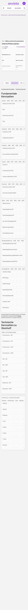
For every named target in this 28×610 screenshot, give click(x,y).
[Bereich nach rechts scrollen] (24, 83)
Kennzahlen (15, 83)
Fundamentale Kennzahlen (7, 89)
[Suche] (24, 8)
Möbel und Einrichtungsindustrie (14, 41)
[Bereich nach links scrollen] (3, 83)
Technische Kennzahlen (21, 89)
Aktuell (9, 8)
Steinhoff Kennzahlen (22, 15)
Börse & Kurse (4, 15)
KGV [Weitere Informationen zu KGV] (3, 60)
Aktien (9, 15)
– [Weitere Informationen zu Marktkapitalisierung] (2, 57)
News (7, 83)
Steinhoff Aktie (14, 15)
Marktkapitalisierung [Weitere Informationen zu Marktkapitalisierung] (6, 54)
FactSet (19, 316)
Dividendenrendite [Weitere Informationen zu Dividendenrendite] (20, 54)
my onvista (18, 8)
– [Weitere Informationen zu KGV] (2, 63)
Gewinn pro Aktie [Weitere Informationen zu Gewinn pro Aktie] (19, 60)
